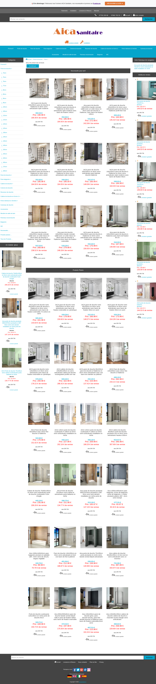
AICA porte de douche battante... (146, 299)
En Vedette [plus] (12, 245)
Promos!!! (11, 48)
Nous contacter (82, 662)
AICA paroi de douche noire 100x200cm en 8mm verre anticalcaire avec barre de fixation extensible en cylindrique (65, 307)
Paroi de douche (35, 48)
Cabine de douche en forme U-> (10, 196)
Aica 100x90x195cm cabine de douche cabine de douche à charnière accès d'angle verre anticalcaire (117, 616)
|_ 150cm (4, 149)
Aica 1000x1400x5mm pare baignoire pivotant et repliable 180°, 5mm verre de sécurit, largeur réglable (39, 555)
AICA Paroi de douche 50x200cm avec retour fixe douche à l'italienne (39, 431)
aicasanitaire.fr (82, 681)
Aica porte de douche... (146, 218)
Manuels (96, 11)
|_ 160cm (4, 158)
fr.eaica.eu (97, 3)
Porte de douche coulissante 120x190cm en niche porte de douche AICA (39, 615)
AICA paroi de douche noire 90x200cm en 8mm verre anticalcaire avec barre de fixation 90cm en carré (91, 307)
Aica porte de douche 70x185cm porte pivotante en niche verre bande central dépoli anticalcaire (91, 555)
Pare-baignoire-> (6, 179)
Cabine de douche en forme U (109, 48)
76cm (45, 59)
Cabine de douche (61, 48)
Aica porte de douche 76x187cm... (146, 97)
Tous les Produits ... (7, 239)
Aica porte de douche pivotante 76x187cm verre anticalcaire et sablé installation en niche (143, 66)
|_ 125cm (4, 128)
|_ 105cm (4, 111)
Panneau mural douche (86, 54)
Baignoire (100, 54)
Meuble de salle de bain (69, 54)
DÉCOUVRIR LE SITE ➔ (115, 3)
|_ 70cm (3, 73)
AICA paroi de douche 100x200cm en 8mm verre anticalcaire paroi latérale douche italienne (91, 172)
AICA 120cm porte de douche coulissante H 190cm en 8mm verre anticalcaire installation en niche (91, 432)
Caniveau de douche (146, 48)
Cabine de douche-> (7, 183)
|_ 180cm (4, 171)
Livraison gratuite (71, 43)
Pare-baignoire (48, 48)
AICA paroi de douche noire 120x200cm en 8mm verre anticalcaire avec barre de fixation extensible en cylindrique (39, 371)
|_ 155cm (4, 154)
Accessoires (55, 54)
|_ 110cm (4, 115)
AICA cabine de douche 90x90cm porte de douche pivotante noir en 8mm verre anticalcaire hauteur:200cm (117, 432)
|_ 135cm (4, 137)
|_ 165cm (4, 162)
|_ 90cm (3, 98)
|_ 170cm (4, 166)
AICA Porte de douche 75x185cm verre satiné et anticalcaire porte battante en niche (12, 361)
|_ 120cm (4, 124)
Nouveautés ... (5, 230)
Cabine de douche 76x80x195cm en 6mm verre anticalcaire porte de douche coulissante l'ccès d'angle (12, 264)
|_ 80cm (3, 90)
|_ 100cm (4, 107)
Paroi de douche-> (6, 175)
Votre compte (138, 15)
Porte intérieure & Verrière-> (9, 201)
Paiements (64, 11)
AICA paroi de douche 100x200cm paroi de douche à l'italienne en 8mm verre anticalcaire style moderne (39, 105)
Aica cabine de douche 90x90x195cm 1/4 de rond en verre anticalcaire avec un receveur (117, 555)
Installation (73, 11)
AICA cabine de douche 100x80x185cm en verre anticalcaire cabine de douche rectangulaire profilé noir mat (65, 371)
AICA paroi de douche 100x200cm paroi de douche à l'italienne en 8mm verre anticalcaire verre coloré (39, 172)
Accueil (126, 15)
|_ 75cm (3, 77)
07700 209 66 (103, 15)
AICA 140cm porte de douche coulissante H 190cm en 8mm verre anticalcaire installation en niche (65, 432)
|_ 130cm (4, 132)
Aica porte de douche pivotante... (146, 137)
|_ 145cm (4, 145)
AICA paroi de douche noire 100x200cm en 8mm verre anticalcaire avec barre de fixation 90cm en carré (117, 307)
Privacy (101, 662)
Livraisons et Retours (85, 11)
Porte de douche (37, 59)
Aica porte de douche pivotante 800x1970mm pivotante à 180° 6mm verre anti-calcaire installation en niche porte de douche (11, 313)
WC (107, 54)
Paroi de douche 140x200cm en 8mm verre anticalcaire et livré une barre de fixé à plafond (65, 555)
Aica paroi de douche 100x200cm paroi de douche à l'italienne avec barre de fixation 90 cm (117, 235)
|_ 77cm (3, 85)
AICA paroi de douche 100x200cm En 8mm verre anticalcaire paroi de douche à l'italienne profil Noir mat (117, 108)
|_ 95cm (3, 102)
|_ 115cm (4, 120)
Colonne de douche (75, 48)
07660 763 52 (115, 15)
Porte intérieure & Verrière (129, 48)
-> (6, 68)
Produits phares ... (6, 235)
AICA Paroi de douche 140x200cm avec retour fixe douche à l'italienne (117, 370)
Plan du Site (93, 662)
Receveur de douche (91, 48)
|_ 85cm (3, 94)
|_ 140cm (4, 141)
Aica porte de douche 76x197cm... (146, 178)
